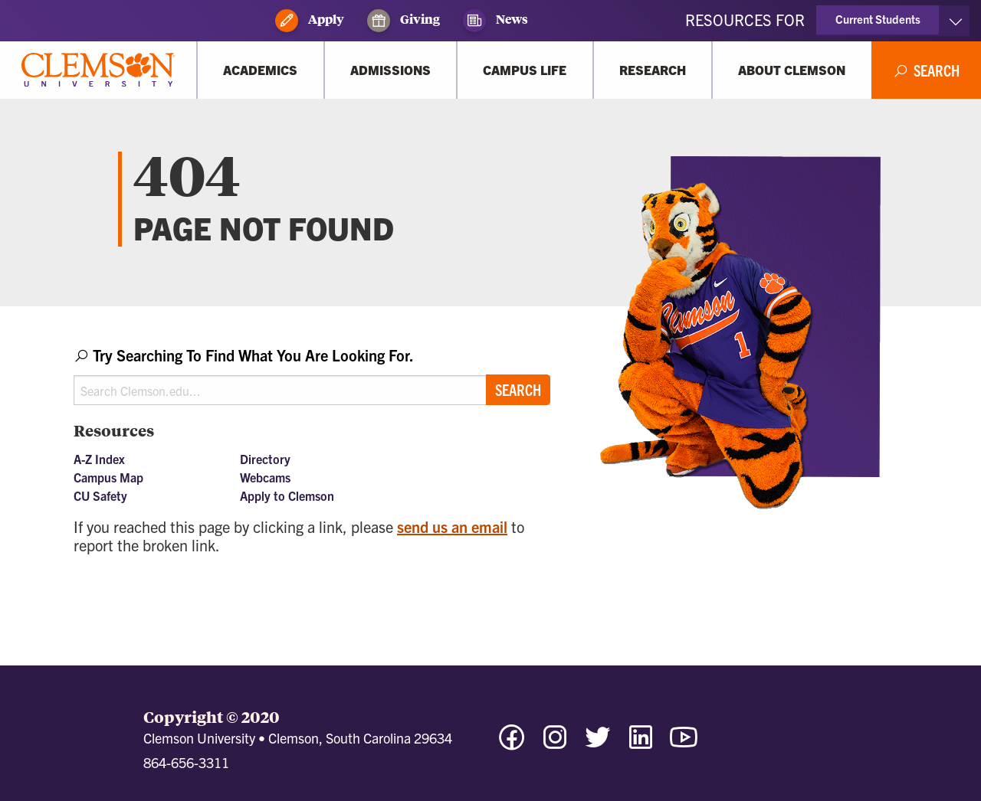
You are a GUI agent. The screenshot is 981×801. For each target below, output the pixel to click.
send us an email (452, 526)
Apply (309, 20)
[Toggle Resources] (955, 20)
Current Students (877, 18)
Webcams (265, 477)
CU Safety (100, 495)
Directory (265, 458)
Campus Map (108, 477)
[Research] (653, 70)
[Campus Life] (525, 70)
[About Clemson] (792, 70)
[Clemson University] (98, 70)
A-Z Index (99, 458)
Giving (403, 20)
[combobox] (312, 375)
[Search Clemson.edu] (312, 390)
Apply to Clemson (287, 495)
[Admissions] (391, 70)
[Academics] (260, 70)
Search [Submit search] (518, 389)
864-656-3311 (186, 762)
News (495, 20)
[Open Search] (926, 70)
